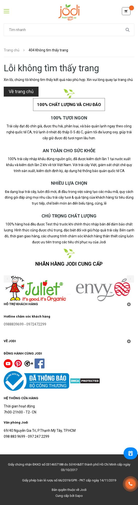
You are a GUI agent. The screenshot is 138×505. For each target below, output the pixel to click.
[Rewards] (131, 453)
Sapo (79, 496)
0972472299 (36, 324)
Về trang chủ (21, 91)
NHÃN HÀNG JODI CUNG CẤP (69, 264)
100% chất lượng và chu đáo (69, 104)
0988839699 (14, 324)
